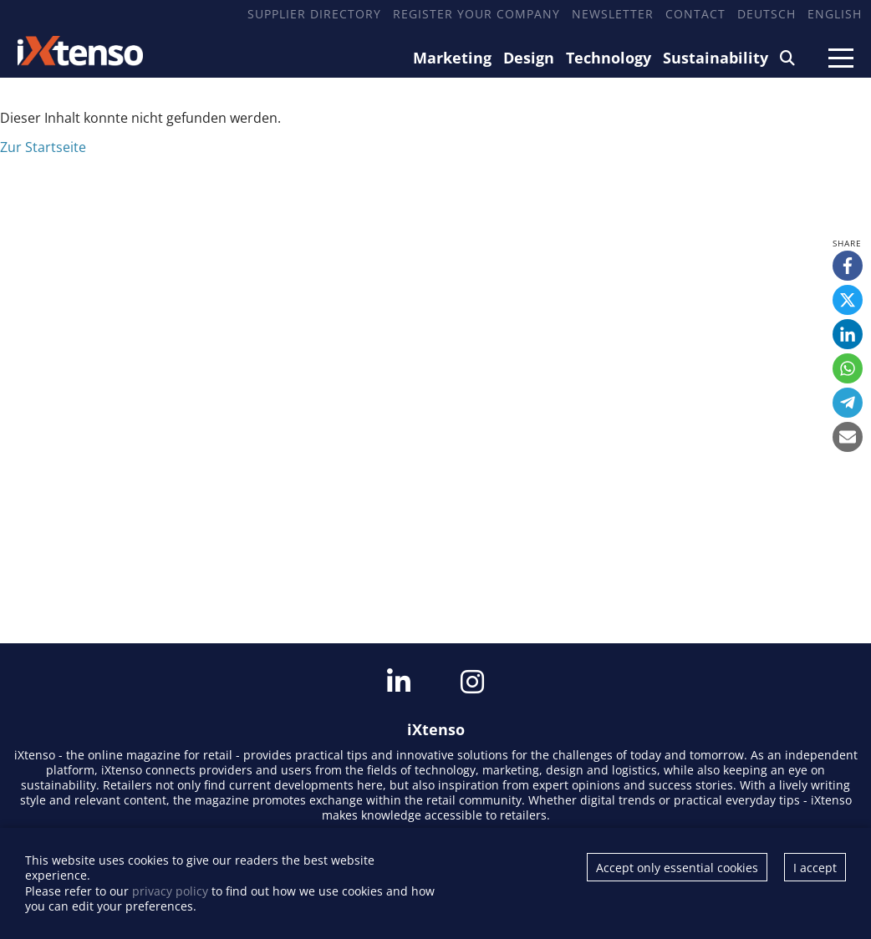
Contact (695, 14)
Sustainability (715, 57)
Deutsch (766, 14)
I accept (815, 868)
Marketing (452, 57)
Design (528, 57)
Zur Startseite (43, 147)
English (834, 14)
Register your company (476, 14)
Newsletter (613, 14)
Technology (608, 57)
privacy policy (170, 891)
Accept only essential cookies (677, 868)
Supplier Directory (314, 14)
